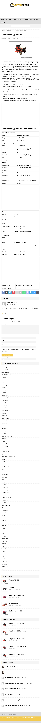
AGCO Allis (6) (5, 369)
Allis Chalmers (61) (6, 374)
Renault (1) (4, 515)
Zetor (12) (4, 569)
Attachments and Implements (32, 19)
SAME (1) (4, 523)
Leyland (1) (4, 482)
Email (3, 340)
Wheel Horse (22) (6, 559)
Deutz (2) (4, 413)
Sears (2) (4, 531)
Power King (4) (5, 510)
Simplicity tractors (9, 619)
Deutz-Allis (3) (5, 415)
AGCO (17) (4, 367)
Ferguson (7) (5, 428)
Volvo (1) (4, 556)
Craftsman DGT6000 (15, 611)
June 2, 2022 (12, 640)
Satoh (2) (4, 525)
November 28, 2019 (14, 605)
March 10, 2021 (6, 38)
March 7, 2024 (13, 625)
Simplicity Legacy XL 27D (17, 646)
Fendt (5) (4, 426)
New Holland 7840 (27, 683)
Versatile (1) (4, 554)
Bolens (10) (4, 387)
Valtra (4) (4, 548)
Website (3, 345)
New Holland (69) (6, 505)
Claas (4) (4, 403)
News (2, 19)
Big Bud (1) (4, 382)
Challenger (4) (5, 400)
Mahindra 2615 (15, 666)
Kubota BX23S (13, 603)
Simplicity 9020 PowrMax (17, 631)
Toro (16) (4, 543)
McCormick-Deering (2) (7, 495)
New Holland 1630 (25, 705)
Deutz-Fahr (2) (5, 418)
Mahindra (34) (5, 487)
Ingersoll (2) (4, 454)
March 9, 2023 (13, 613)
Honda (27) (4, 449)
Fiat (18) (4, 431)
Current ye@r (5, 357)
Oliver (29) (4, 508)
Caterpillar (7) (5, 397)
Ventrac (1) (4, 551)
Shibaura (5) (4, 533)
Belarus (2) (4, 380)
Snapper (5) (4, 541)
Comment (4, 324)
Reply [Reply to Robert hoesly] (4, 313)
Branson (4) (4, 390)
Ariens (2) (4, 377)
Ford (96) (4, 433)
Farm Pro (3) (5, 423)
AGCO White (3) (5, 372)
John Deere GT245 (15, 694)
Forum (3, 22)
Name (3, 336)
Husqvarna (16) (5, 451)
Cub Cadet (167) (5, 408)
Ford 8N (11, 588)
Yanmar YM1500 (14, 580)
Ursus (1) (4, 546)
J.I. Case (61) (5, 461)
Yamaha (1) (4, 564)
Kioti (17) (4, 469)
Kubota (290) (5, 472)
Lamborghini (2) (5, 474)
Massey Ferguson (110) (7, 490)
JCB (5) (3, 464)
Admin (13, 38)
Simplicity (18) (5, 538)
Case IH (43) (5, 395)
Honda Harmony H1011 (16, 595)
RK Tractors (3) (5, 518)
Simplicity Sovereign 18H (17, 623)
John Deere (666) (6, 467)
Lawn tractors (18, 19)
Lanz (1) (3, 479)
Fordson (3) (4, 438)
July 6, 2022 (12, 632)
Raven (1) (4, 513)
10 (20, 582)
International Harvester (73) (8, 456)
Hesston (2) (4, 444)
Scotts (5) (4, 528)
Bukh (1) (4, 392)
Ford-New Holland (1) (7, 436)
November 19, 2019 (14, 589)
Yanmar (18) (5, 566)
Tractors (8, 19)
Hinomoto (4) (5, 446)
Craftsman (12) (5, 405)
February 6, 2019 (13, 597)
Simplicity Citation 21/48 (17, 639)
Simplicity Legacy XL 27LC (17, 654)
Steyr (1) (4, 536)
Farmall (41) (4, 420)
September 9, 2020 (14, 582)
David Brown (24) (6, 410)
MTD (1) (4, 502)
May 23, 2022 (12, 648)
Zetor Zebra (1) (5, 571)
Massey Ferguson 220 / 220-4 (19, 677)
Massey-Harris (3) (6, 492)
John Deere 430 (22, 700)
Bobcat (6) (4, 385)
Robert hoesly (11, 302)
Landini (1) (4, 477)
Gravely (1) (4, 441)
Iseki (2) (3, 459)
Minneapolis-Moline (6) (7, 497)
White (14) (4, 561)
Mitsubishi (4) (5, 500)
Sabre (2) (4, 520)
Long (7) (4, 484)
